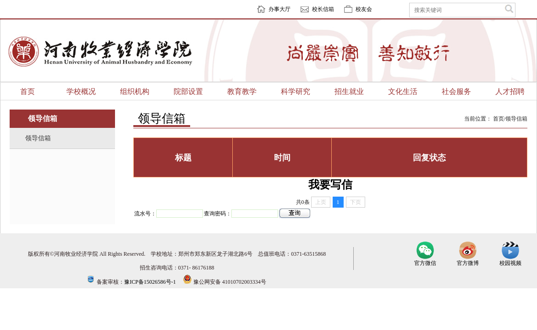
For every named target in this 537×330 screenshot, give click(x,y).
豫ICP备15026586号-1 (150, 282)
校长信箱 (323, 9)
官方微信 (425, 260)
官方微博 (468, 260)
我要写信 (330, 185)
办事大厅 (279, 9)
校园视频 (510, 260)
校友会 (364, 9)
